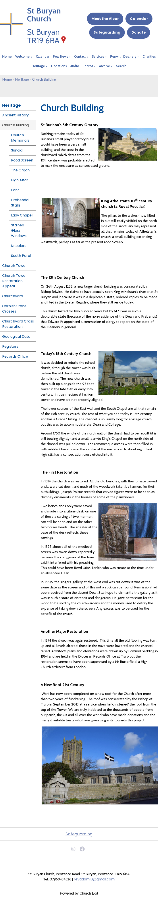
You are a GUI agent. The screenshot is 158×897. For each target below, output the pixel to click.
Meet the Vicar (105, 18)
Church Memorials (20, 138)
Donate (138, 32)
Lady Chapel (22, 215)
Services (98, 57)
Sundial (17, 150)
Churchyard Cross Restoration (18, 324)
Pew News (60, 57)
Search (121, 66)
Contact (80, 57)
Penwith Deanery (123, 57)
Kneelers (18, 245)
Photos (88, 66)
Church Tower (14, 265)
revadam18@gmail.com (94, 879)
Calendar (139, 18)
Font (15, 190)
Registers (10, 346)
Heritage (38, 66)
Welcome (22, 57)
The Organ (20, 170)
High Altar (19, 180)
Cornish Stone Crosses (14, 308)
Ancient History (15, 115)
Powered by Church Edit (79, 893)
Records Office (15, 356)
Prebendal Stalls (20, 202)
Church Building (44, 79)
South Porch (21, 255)
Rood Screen (22, 160)
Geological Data (16, 336)
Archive (104, 66)
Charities (149, 57)
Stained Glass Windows (19, 230)
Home (7, 57)
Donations (59, 66)
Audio (74, 66)
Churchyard (12, 296)
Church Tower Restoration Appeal (14, 281)
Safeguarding (107, 32)
